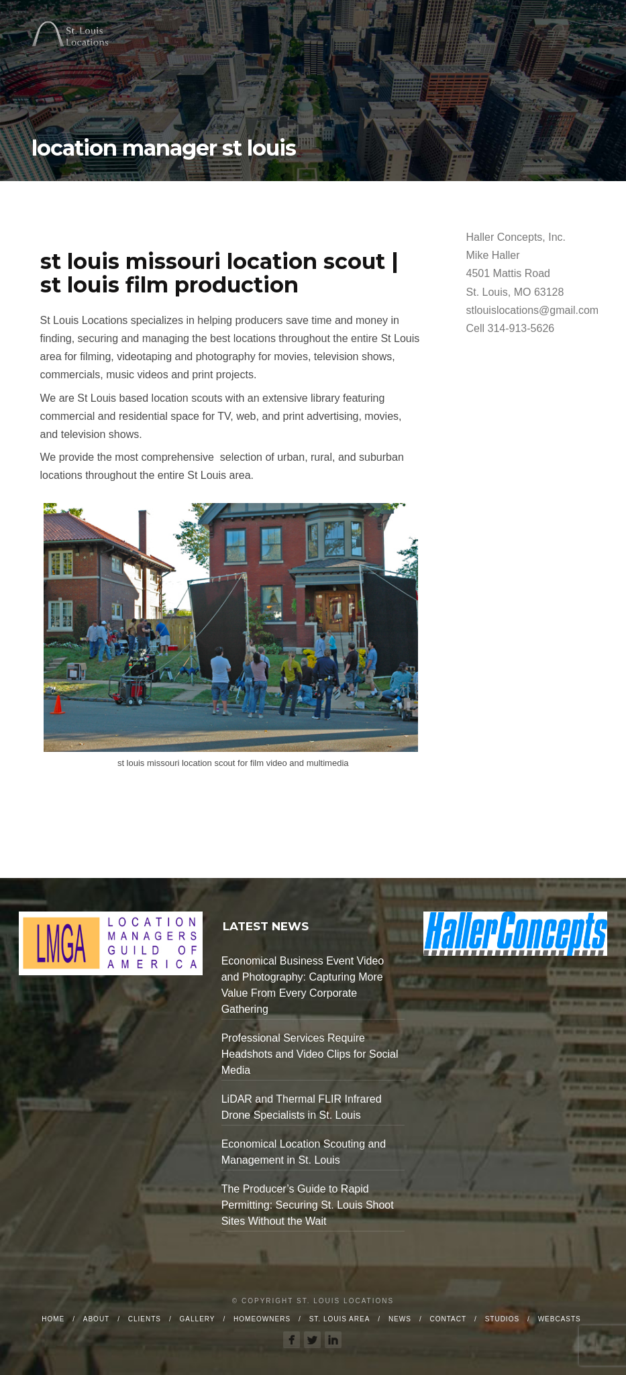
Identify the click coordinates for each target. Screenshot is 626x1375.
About (96, 1319)
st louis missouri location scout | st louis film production (219, 273)
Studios (502, 1319)
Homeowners (262, 1319)
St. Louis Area (339, 1319)
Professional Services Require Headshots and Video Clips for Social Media (310, 1054)
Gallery (197, 1319)
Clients (144, 1319)
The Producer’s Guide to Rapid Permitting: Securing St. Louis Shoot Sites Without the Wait (307, 1205)
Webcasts (559, 1319)
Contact (447, 1319)
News (399, 1319)
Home (53, 1319)
